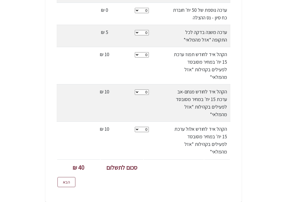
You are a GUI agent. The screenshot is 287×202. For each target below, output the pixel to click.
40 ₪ (78, 167)
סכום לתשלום (121, 167)
